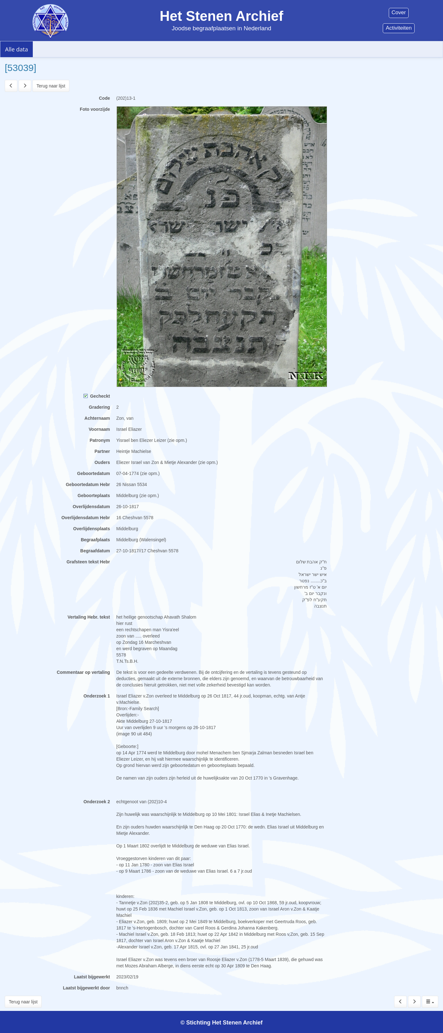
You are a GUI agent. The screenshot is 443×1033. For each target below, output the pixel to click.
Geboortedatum (93, 473)
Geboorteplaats (94, 495)
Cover (399, 12)
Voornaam (99, 429)
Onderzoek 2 (97, 801)
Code (104, 98)
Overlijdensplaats (91, 528)
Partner (102, 451)
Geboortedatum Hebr (88, 484)
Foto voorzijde (95, 109)
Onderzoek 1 (97, 695)
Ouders (102, 462)
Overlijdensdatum (91, 506)
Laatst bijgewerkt (92, 976)
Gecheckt (97, 396)
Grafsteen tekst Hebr (88, 561)
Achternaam (97, 418)
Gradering (99, 407)
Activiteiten (398, 28)
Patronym (100, 440)
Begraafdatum (95, 550)
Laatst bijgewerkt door (86, 987)
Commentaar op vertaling (83, 672)
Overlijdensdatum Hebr (85, 517)
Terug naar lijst (51, 85)
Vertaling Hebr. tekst (88, 617)
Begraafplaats (95, 539)
